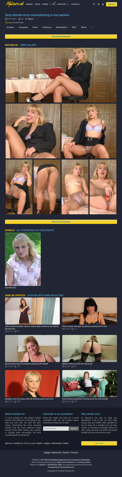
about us (8, 443)
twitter (65, 443)
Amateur (10, 27)
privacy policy (85, 462)
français (74, 452)
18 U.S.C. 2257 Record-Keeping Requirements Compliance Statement (61, 460)
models (45, 4)
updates (29, 4)
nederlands (56, 452)
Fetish (35, 27)
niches (37, 4)
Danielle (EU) (10, 288)
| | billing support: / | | (36, 443)
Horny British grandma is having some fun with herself (85, 399)
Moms (83, 27)
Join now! (99, 443)
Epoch (42, 465)
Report (30, 19)
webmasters (56, 443)
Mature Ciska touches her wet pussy (77, 364)
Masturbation (61, 27)
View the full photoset (61, 36)
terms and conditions (66, 462)
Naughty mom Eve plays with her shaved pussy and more (29, 399)
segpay (47, 443)
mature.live (63, 4)
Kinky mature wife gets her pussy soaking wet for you (84, 326)
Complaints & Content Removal (61, 467)
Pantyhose (46, 27)
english (47, 452)
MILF (74, 27)
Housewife (23, 27)
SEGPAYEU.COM (55, 465)
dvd (53, 4)
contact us (18, 443)
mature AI (75, 4)
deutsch (66, 452)
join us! (111, 4)
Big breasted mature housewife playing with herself (26, 364)
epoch (39, 443)
